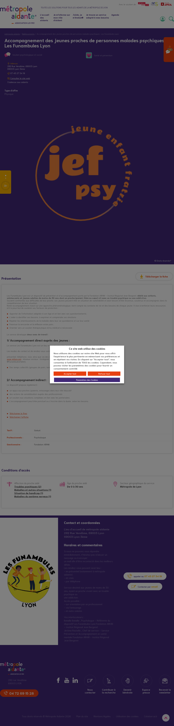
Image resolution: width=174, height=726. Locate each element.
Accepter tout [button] (70, 373)
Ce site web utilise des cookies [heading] (87, 348)
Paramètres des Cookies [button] (87, 380)
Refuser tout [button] (104, 373)
